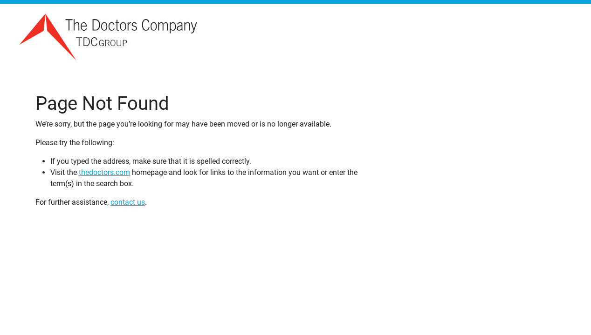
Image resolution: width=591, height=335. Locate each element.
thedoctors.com (104, 172)
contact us (127, 202)
